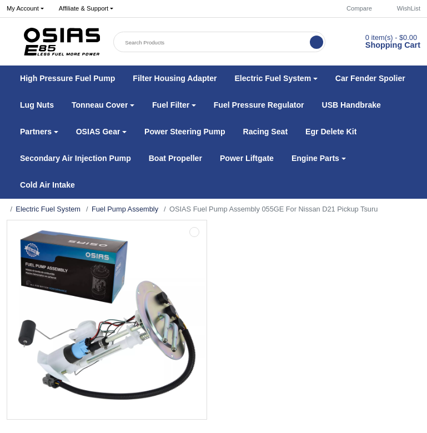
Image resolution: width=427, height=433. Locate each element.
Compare (354, 8)
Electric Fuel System (48, 209)
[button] (85, 9)
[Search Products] (212, 42)
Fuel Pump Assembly (125, 209)
